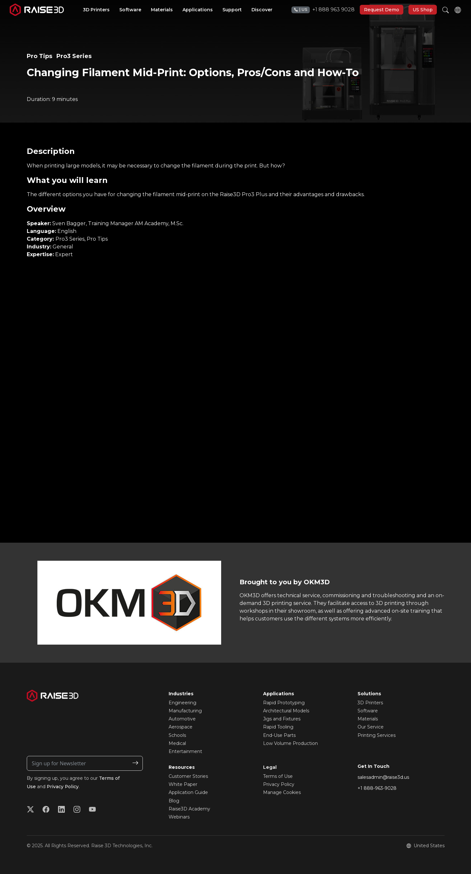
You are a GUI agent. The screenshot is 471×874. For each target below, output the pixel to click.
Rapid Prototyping (284, 703)
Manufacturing (185, 711)
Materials (368, 719)
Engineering (182, 703)
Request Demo (381, 10)
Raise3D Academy (189, 809)
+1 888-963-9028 (377, 788)
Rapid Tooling (278, 727)
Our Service (371, 727)
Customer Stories (188, 776)
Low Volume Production (290, 743)
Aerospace (180, 727)
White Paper (183, 784)
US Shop (423, 10)
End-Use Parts (279, 735)
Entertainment (185, 751)
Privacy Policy (63, 786)
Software (368, 711)
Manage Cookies (282, 792)
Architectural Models (286, 711)
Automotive (182, 719)
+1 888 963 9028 (323, 9)
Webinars (179, 817)
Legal (270, 767)
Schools (177, 735)
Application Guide (188, 792)
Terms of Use (278, 776)
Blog (174, 801)
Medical (177, 743)
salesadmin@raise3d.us (383, 777)
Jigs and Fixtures (281, 719)
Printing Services (377, 735)
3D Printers (370, 703)
